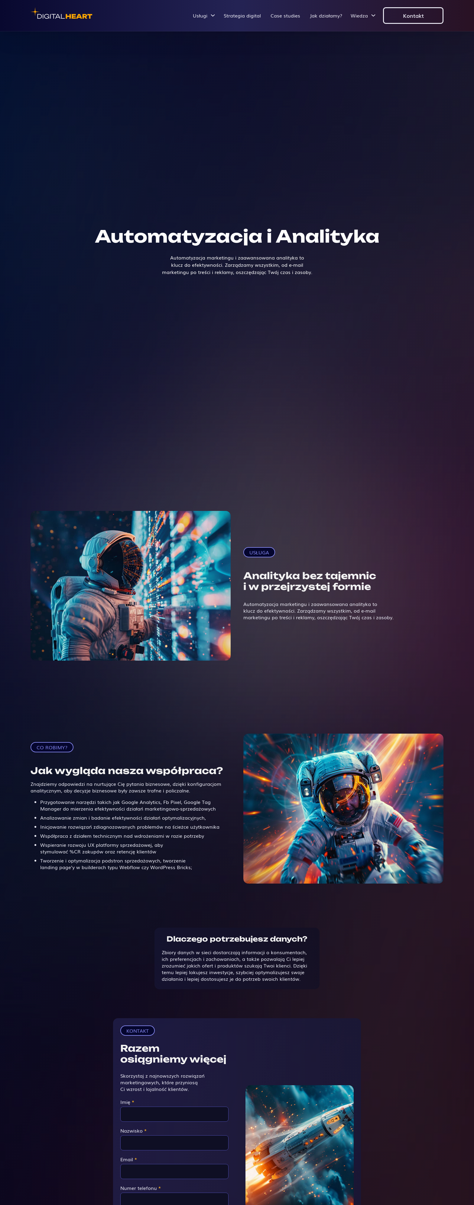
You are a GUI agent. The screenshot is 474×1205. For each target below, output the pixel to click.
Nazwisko (133, 1130)
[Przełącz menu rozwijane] (212, 15)
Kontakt (413, 15)
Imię (127, 1101)
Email (128, 1159)
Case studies (285, 15)
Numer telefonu (140, 1187)
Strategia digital (242, 15)
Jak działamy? (326, 15)
